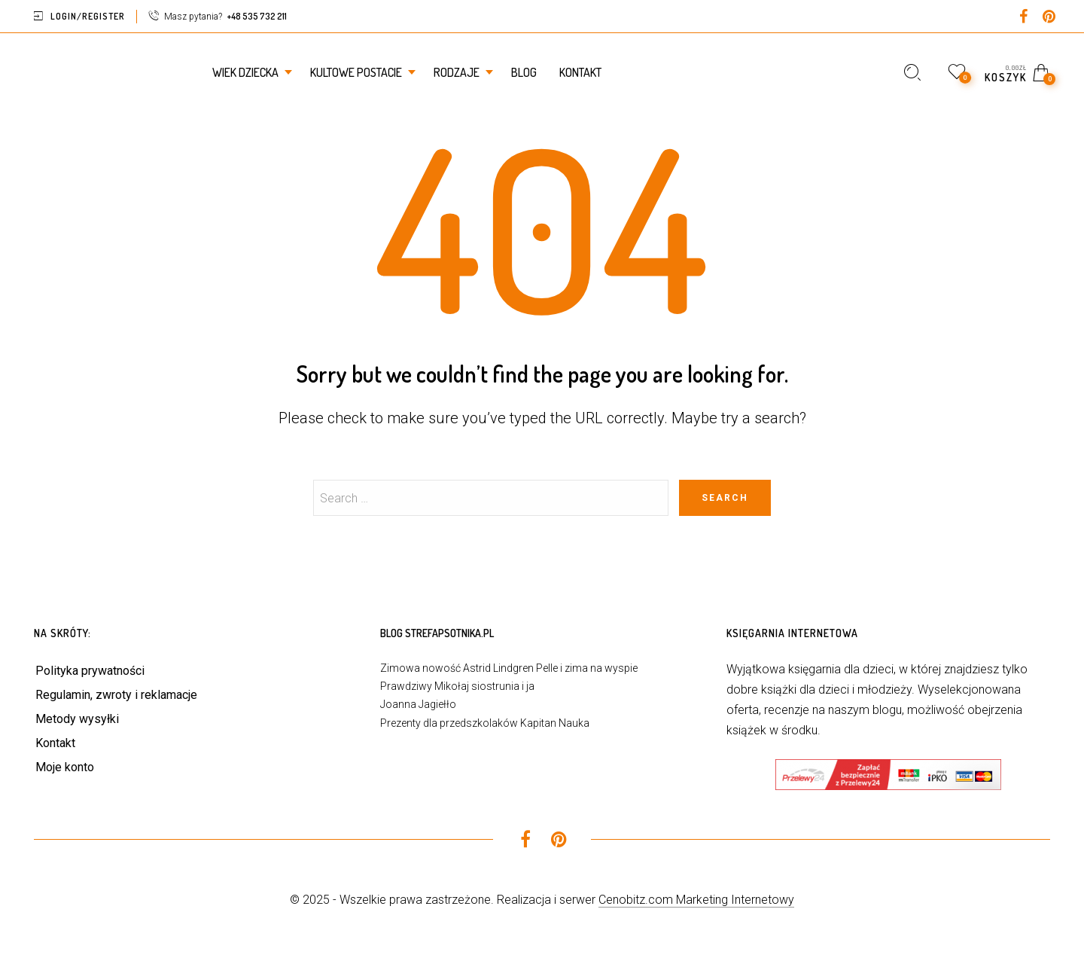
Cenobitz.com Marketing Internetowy (696, 899)
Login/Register (87, 16)
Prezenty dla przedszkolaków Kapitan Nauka (484, 723)
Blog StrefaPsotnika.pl (437, 633)
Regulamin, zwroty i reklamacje (116, 695)
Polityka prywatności (90, 671)
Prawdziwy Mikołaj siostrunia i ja (457, 686)
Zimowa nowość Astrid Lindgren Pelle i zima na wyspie (509, 668)
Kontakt (55, 743)
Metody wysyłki (77, 719)
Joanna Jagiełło (418, 704)
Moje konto (64, 767)
